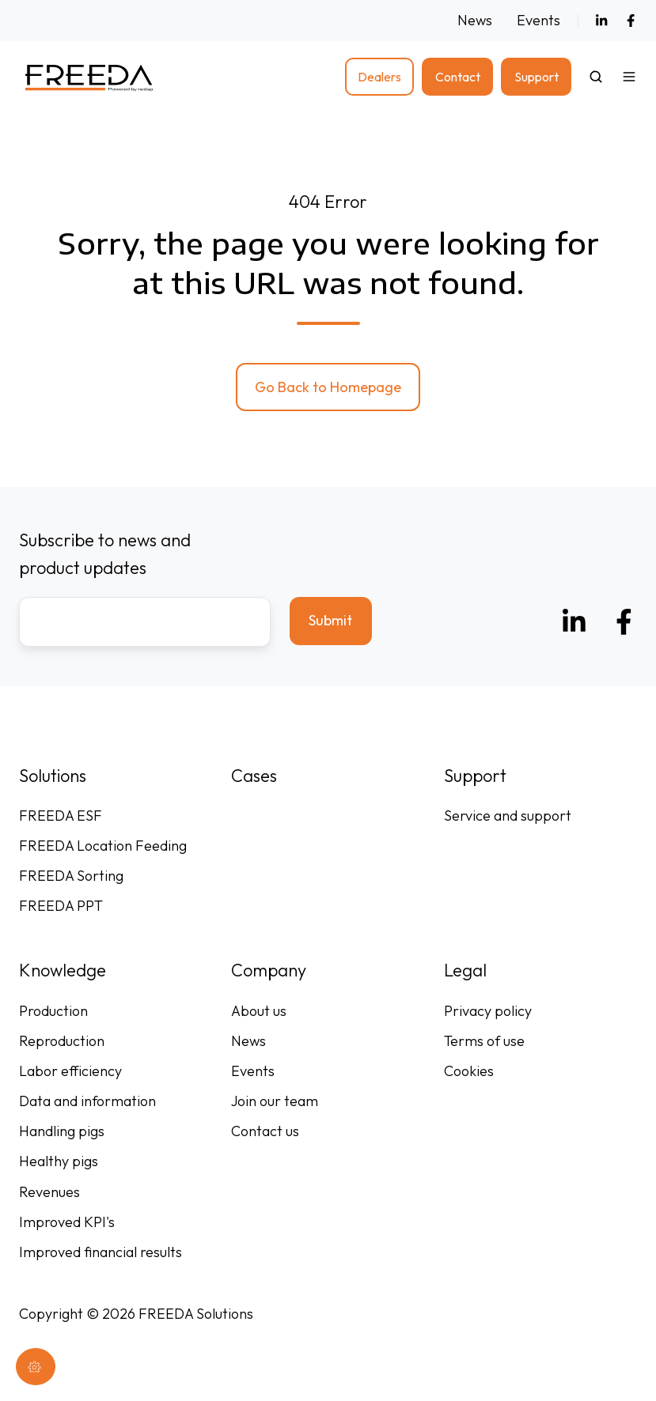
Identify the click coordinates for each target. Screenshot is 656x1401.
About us (258, 1011)
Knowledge (62, 970)
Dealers (379, 77)
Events (538, 20)
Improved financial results (100, 1252)
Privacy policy (488, 1011)
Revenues (49, 1192)
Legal (465, 970)
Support (536, 77)
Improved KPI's (67, 1222)
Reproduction (61, 1041)
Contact (457, 77)
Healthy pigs (58, 1161)
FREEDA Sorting (71, 876)
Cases (254, 776)
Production (53, 1011)
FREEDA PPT (61, 906)
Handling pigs (61, 1131)
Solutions (52, 776)
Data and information (87, 1101)
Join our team (274, 1101)
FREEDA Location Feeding (103, 845)
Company (268, 970)
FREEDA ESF (60, 815)
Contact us (265, 1131)
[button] (596, 77)
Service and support (507, 815)
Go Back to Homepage (328, 387)
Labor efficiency (70, 1071)
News (474, 20)
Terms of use (484, 1041)
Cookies (469, 1071)
